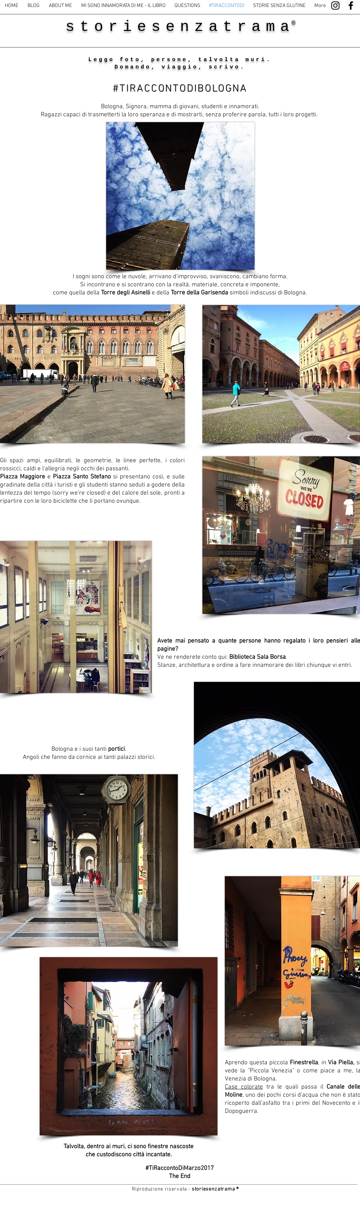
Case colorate (244, 1087)
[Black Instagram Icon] (335, 5)
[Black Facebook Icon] (350, 5)
